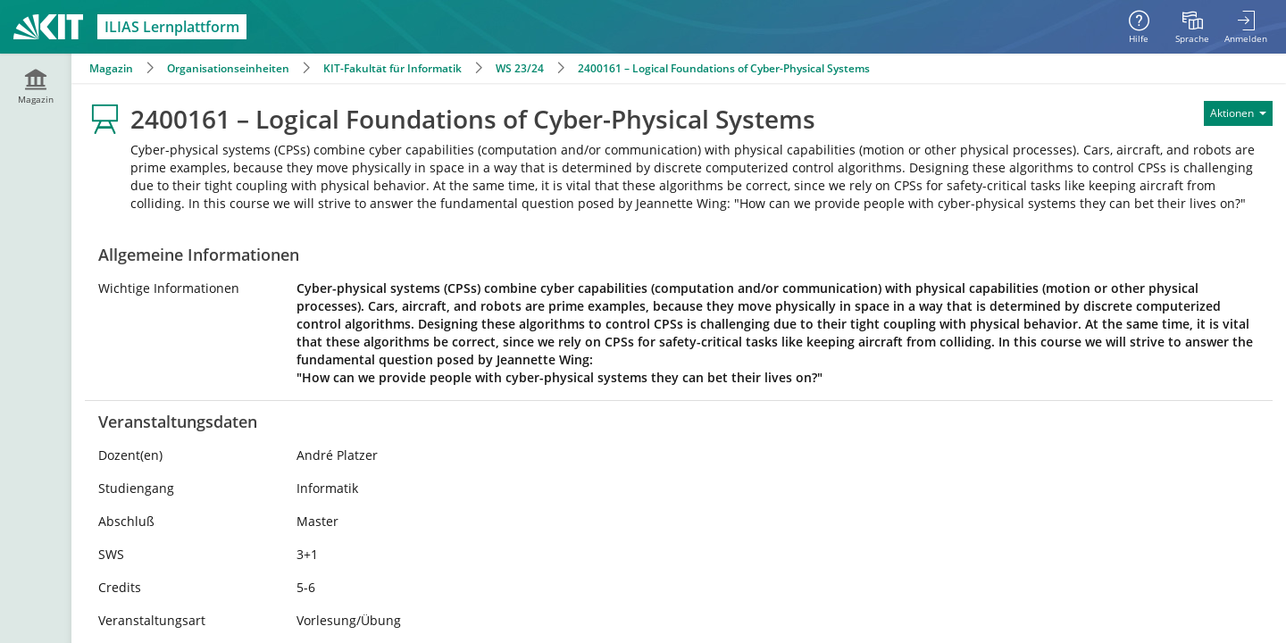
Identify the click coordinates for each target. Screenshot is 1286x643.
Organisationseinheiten (228, 68)
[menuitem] (1192, 27)
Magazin (111, 68)
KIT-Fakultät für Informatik (392, 68)
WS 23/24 (520, 68)
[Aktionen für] (1238, 113)
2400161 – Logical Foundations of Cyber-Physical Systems (724, 68)
